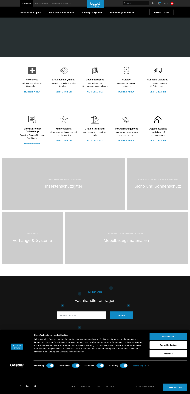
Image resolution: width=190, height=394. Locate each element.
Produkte (26, 3)
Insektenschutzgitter (31, 13)
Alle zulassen (168, 360)
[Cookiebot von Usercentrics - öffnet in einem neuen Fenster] (16, 389)
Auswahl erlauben (168, 368)
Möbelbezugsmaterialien (122, 13)
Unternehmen (41, 3)
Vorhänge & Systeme (92, 13)
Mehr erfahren (32, 92)
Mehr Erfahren (95, 92)
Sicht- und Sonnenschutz (61, 13)
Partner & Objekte (61, 3)
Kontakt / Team (161, 12)
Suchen (121, 315)
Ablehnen (168, 377)
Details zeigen (139, 389)
